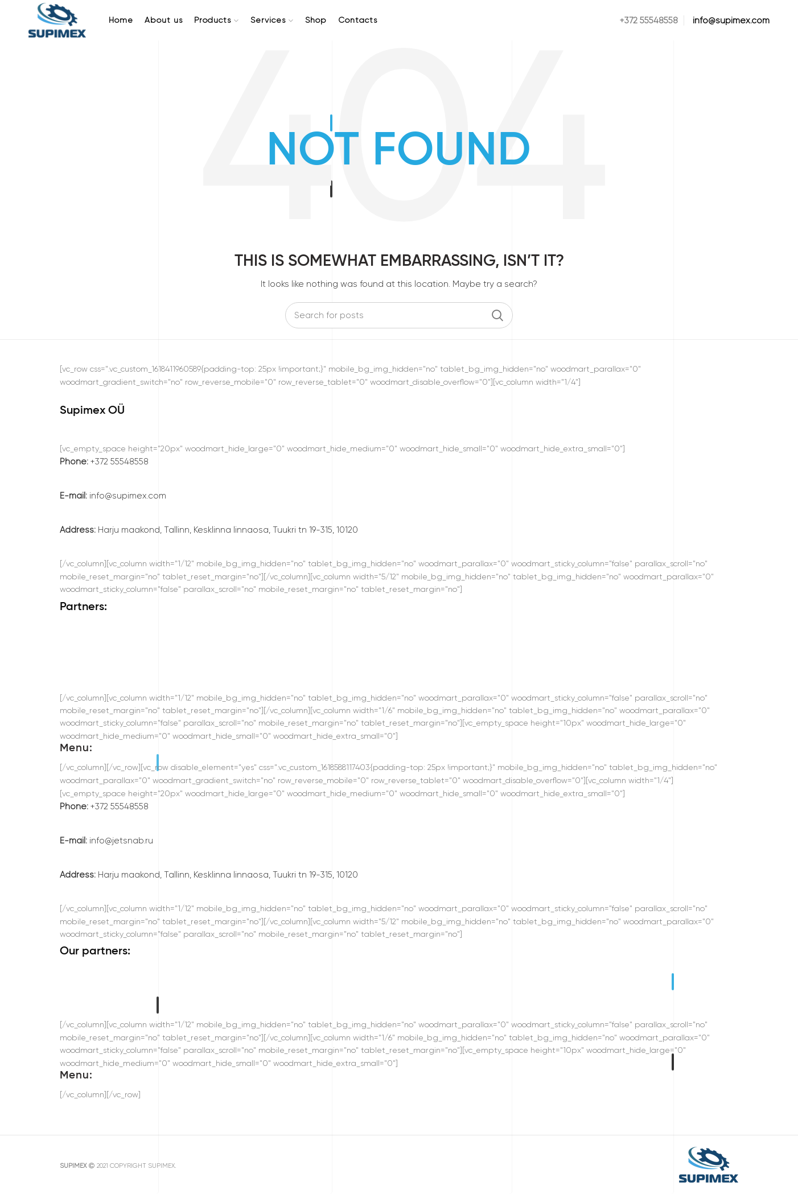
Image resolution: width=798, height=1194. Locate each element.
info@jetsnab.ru (106, 840)
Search (497, 315)
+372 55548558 (104, 461)
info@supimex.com (113, 496)
